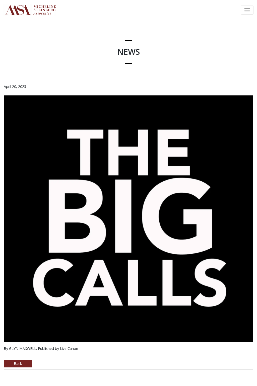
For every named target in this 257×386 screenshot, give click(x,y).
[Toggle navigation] (247, 10)
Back (18, 363)
